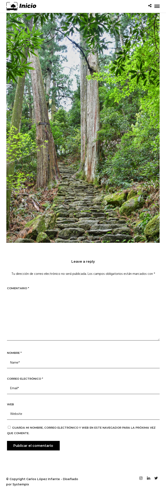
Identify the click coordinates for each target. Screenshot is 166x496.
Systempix (20, 484)
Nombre (14, 352)
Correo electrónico (25, 378)
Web (10, 404)
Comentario (18, 288)
